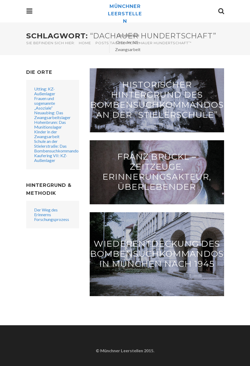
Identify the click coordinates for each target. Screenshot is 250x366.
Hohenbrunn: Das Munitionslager (50, 124)
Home (85, 43)
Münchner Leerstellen (125, 13)
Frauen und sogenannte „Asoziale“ (44, 103)
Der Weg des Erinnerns (46, 212)
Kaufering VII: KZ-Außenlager (50, 158)
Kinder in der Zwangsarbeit (47, 134)
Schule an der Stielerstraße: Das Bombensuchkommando (56, 146)
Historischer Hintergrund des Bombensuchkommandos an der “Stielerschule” (157, 99)
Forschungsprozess (51, 219)
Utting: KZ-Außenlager (44, 91)
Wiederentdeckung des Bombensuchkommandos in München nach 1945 (157, 253)
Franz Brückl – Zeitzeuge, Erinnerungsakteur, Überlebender (156, 171)
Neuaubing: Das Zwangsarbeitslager (52, 115)
